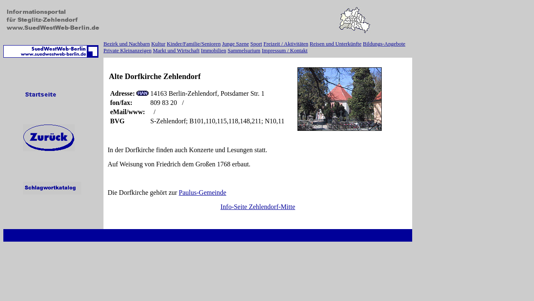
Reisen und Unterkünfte (335, 44)
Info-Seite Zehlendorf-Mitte (257, 206)
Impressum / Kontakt (284, 50)
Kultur (158, 44)
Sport (256, 44)
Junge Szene (235, 44)
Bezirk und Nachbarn (126, 44)
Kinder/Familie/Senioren (194, 44)
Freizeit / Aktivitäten (285, 44)
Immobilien (214, 50)
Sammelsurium (243, 50)
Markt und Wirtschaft (176, 50)
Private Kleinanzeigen (127, 50)
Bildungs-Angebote (384, 44)
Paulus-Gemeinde (203, 192)
